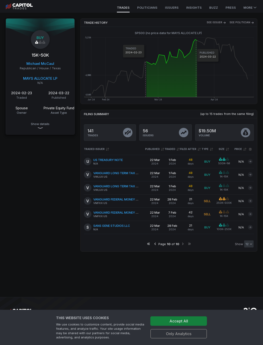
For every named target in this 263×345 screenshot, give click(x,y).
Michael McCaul (40, 63)
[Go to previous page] (155, 243)
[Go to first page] (148, 243)
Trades (123, 7)
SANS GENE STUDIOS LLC (111, 225)
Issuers (172, 7)
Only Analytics (178, 333)
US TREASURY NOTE (108, 160)
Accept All (178, 321)
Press (231, 7)
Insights (194, 7)
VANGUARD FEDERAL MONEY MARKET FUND (125, 199)
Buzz (213, 7)
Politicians (147, 7)
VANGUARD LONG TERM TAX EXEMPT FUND (124, 173)
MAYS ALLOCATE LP (40, 78)
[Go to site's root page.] (24, 6)
